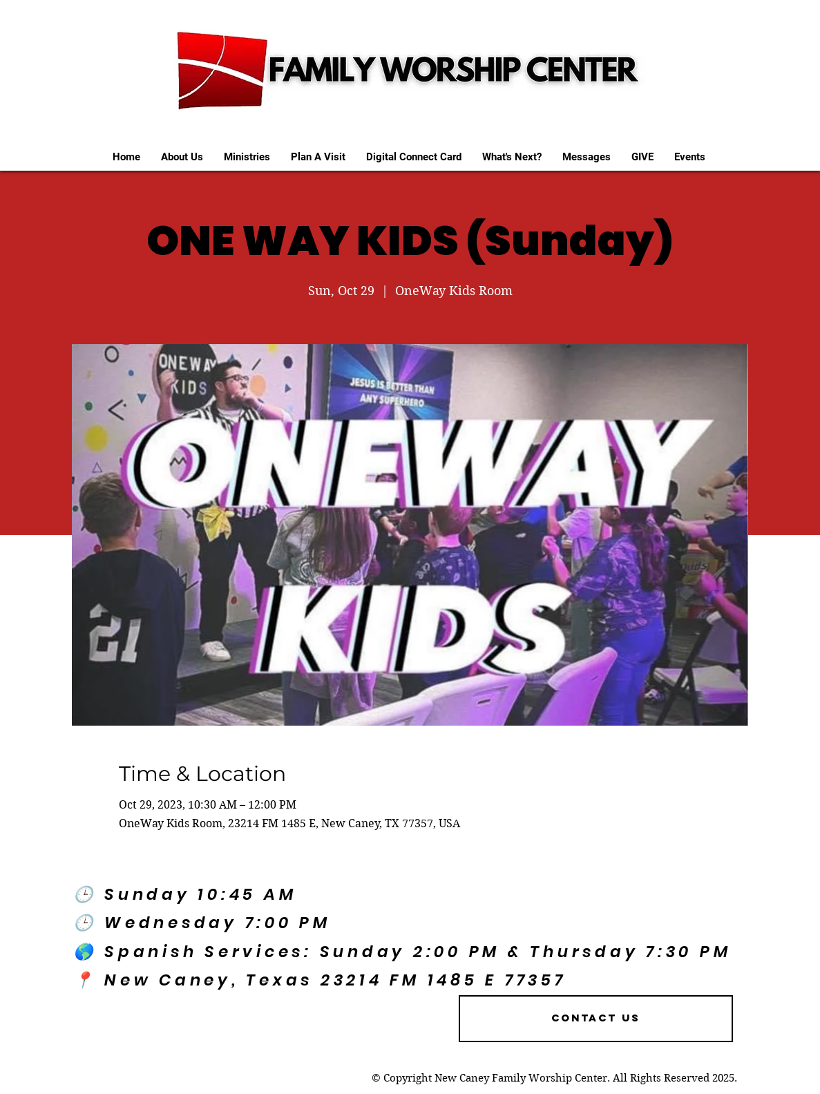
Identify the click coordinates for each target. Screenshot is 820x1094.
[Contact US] (596, 1018)
